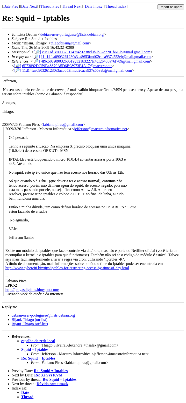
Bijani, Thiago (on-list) (29, 320)
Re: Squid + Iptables (38, 358)
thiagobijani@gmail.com (70, 43)
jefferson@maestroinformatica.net (100, 129)
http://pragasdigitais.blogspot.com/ (32, 290)
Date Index (93, 6)
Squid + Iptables (34, 349)
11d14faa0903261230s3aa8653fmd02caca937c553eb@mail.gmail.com (96, 57)
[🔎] (37, 52)
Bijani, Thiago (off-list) (30, 324)
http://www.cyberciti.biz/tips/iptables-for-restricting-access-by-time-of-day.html (67, 268)
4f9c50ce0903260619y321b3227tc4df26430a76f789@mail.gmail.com (95, 61)
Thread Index (116, 6)
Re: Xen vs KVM (48, 375)
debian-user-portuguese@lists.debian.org (72, 34)
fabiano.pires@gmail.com (63, 124)
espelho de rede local (38, 341)
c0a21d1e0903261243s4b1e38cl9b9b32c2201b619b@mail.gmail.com (96, 52)
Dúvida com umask (53, 384)
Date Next (29, 6)
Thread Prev (49, 6)
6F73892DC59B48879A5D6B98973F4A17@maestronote (67, 66)
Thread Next (71, 6)
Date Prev (11, 6)
